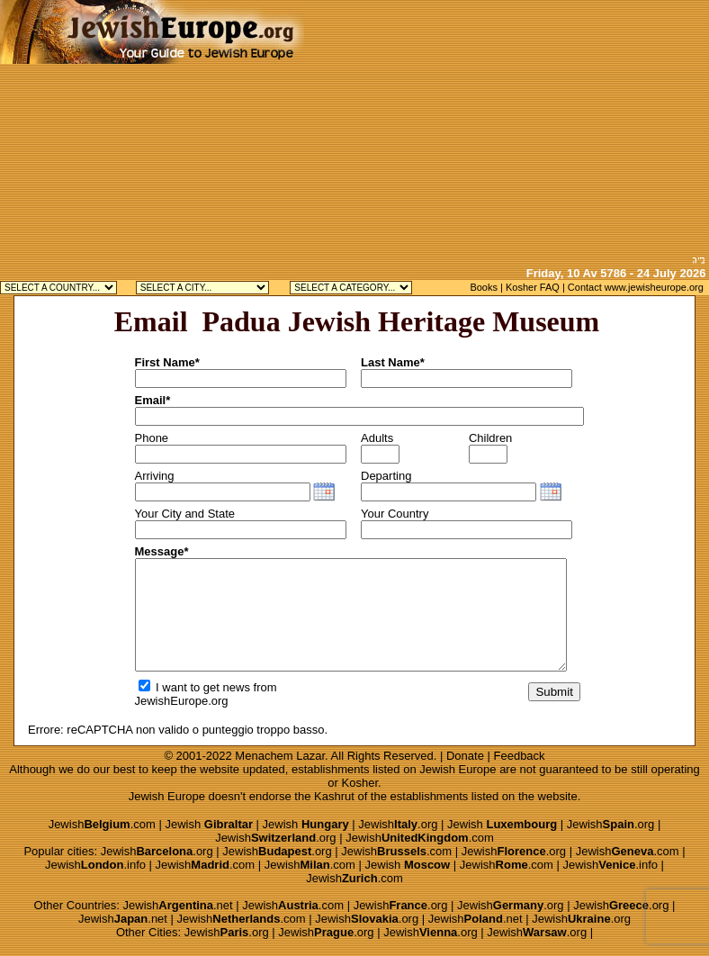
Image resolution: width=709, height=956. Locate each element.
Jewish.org (397, 824)
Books (484, 287)
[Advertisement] (506, 126)
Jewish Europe (457, 769)
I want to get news (194, 687)
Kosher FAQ (533, 287)
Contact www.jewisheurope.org (636, 287)
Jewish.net (178, 905)
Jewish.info (95, 864)
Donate (465, 755)
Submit (553, 692)
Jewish (209, 824)
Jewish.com (102, 824)
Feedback (519, 755)
